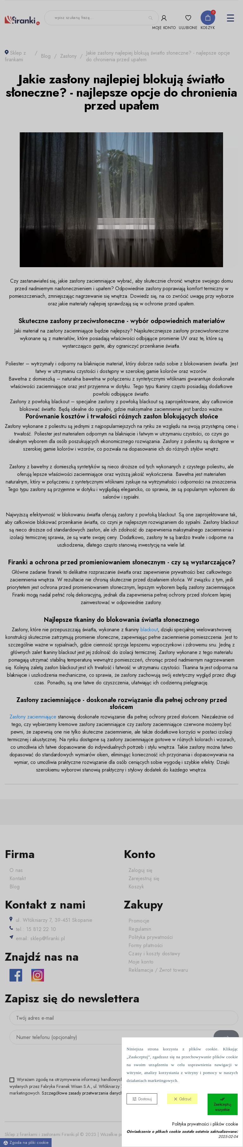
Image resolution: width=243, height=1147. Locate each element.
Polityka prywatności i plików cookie (205, 1124)
